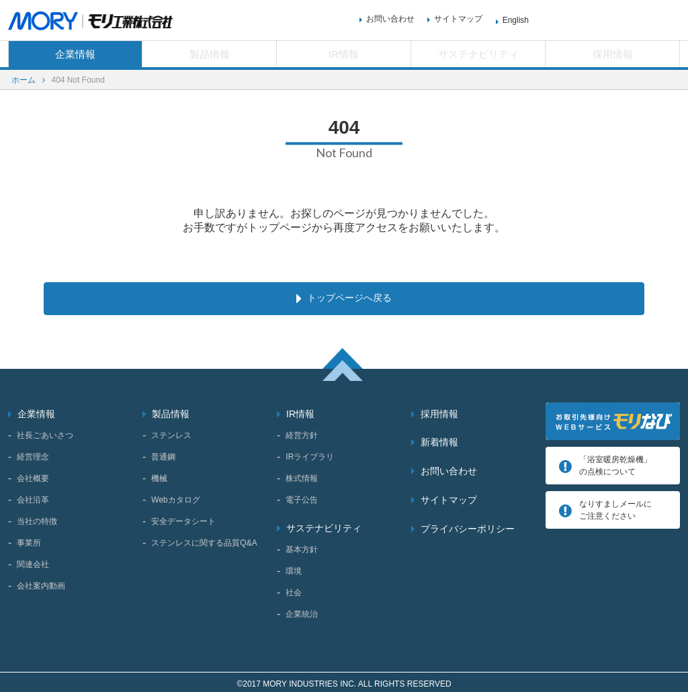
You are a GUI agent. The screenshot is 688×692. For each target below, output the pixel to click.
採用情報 (613, 54)
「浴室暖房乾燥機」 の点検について (615, 462)
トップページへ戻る (348, 296)
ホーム (23, 80)
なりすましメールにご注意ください (615, 506)
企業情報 (75, 54)
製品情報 (209, 54)
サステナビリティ (478, 54)
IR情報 (344, 54)
